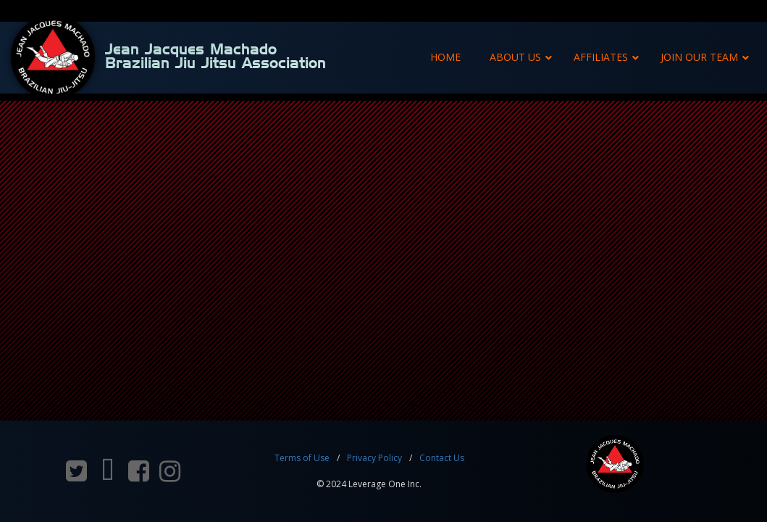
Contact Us (441, 458)
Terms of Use (302, 458)
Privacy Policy (374, 458)
